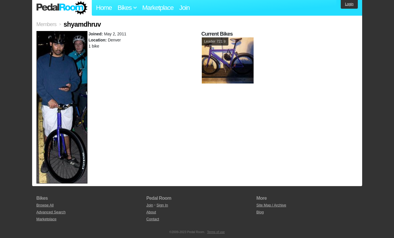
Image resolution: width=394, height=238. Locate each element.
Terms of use (216, 232)
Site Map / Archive (271, 205)
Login (349, 4)
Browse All (45, 205)
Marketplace (157, 7)
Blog (260, 212)
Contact (152, 219)
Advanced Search (51, 212)
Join (184, 7)
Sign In (162, 205)
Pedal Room (61, 8)
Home (104, 7)
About (151, 212)
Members (46, 24)
